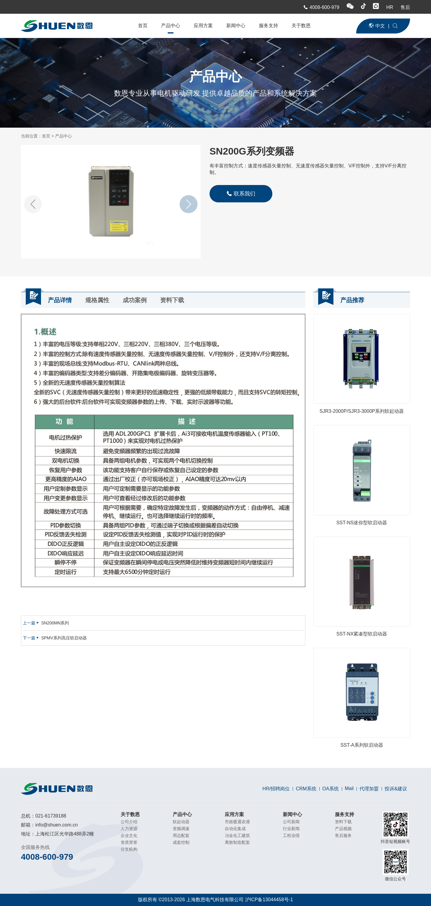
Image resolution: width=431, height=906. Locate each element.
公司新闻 (291, 821)
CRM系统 (306, 788)
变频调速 (181, 828)
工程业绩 (291, 835)
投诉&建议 (396, 788)
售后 (405, 7)
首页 (143, 25)
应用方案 (203, 25)
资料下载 (172, 300)
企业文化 (129, 835)
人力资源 (129, 828)
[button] (189, 204)
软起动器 (181, 821)
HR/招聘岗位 (276, 788)
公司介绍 (129, 821)
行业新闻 (291, 828)
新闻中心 (235, 25)
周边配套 (181, 835)
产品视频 (343, 828)
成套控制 (181, 842)
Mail (349, 788)
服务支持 (268, 25)
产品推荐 (352, 300)
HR (390, 7)
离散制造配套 (237, 842)
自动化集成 (235, 828)
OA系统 (330, 788)
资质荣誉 (129, 842)
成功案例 (135, 300)
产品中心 (170, 25)
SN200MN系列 (55, 623)
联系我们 (240, 193)
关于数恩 (301, 25)
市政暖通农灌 (237, 821)
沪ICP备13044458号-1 (269, 899)
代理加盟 (369, 788)
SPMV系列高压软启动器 (64, 637)
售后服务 (343, 835)
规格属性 (97, 300)
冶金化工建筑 (237, 835)
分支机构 (129, 849)
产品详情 (60, 300)
